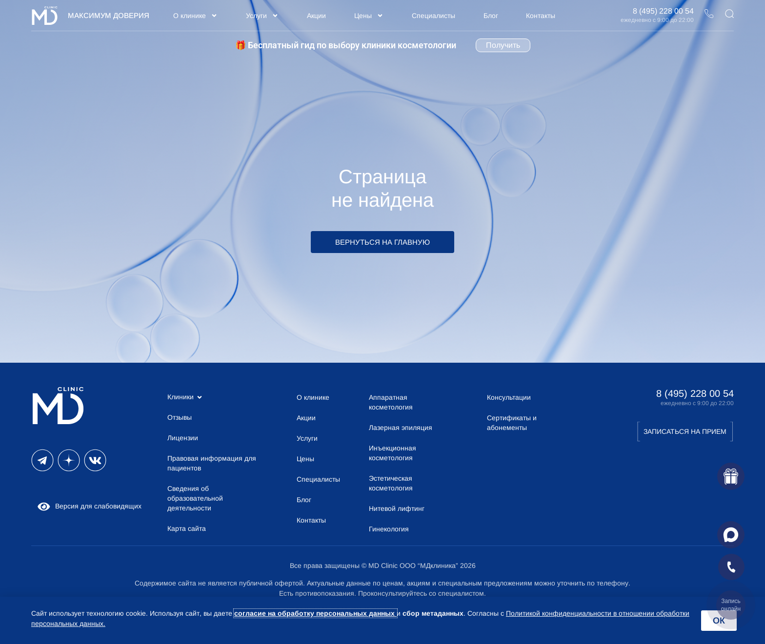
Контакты (540, 16)
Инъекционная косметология (392, 453)
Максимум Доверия (108, 15)
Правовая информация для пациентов (211, 463)
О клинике (195, 15)
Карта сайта (186, 528)
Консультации (509, 397)
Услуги (262, 15)
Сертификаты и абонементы (512, 422)
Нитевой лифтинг (396, 508)
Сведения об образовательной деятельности (195, 498)
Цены (368, 15)
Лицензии (182, 438)
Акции (316, 16)
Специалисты (433, 16)
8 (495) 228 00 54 (663, 11)
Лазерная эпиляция (400, 427)
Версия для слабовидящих (88, 506)
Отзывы (179, 417)
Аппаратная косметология (391, 402)
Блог (490, 16)
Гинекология (389, 529)
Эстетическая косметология (391, 483)
